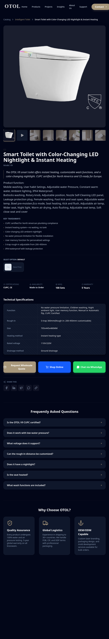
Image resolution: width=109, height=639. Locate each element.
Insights (61, 6)
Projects (49, 6)
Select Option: (14, 259)
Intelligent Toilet (22, 19)
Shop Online (54, 367)
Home (24, 6)
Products (36, 6)
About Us (72, 6)
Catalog (7, 19)
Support (83, 6)
